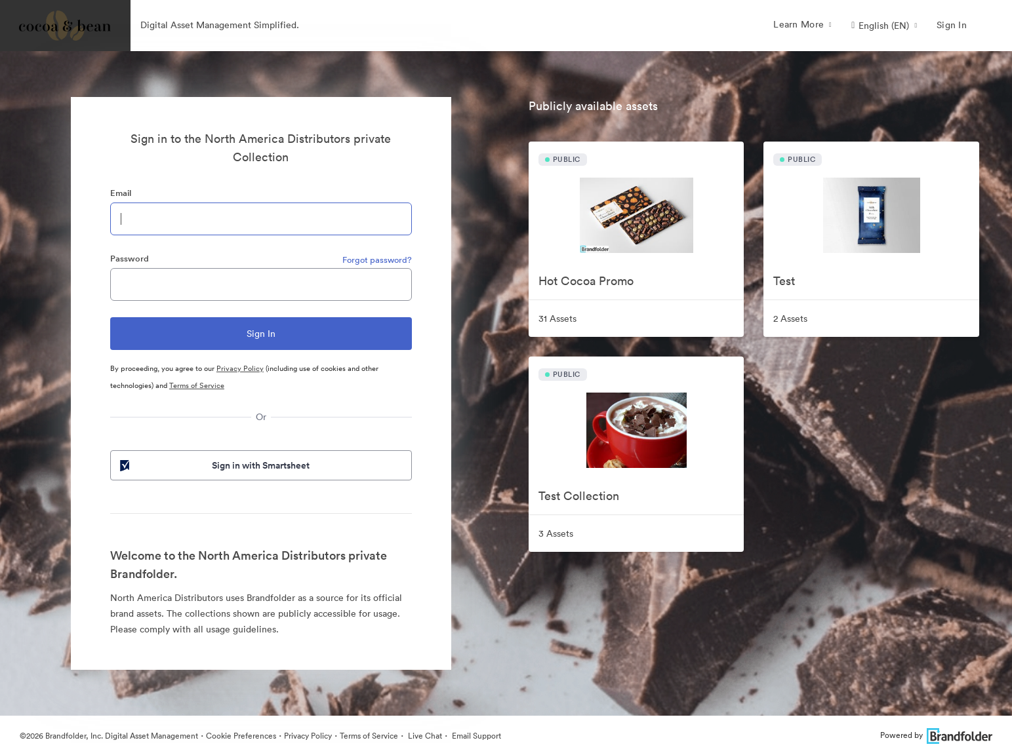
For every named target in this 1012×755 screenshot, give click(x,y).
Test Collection (578, 495)
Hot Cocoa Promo (586, 280)
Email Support (475, 735)
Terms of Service (196, 385)
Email (120, 193)
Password (129, 258)
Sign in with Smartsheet (213, 465)
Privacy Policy (240, 368)
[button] (884, 25)
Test (784, 280)
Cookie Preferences (241, 735)
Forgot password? (377, 259)
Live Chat (424, 735)
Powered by (936, 735)
